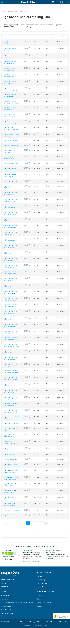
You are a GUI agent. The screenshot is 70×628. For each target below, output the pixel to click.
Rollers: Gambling (10, 459)
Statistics (39, 606)
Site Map (66, 622)
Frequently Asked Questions (44, 602)
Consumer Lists (5, 595)
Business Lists (5, 599)
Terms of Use (59, 622)
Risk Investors (9, 454)
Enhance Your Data (41, 583)
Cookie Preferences (38, 622)
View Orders (4, 583)
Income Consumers (11, 181)
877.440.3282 (56, 2)
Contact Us (4, 587)
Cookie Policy (29, 622)
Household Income (11, 163)
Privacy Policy (21, 622)
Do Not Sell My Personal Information (7, 622)
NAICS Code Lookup (7, 613)
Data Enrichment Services (43, 587)
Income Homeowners (11, 423)
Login (66, 2)
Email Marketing (41, 576)
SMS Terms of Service (49, 622)
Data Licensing (40, 580)
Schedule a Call (35, 531)
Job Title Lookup (6, 606)
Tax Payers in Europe (11, 510)
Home (3, 11)
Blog (37, 599)
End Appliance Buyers (11, 145)
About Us (39, 595)
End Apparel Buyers (11, 141)
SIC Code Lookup (6, 610)
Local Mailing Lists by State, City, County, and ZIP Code (17, 602)
